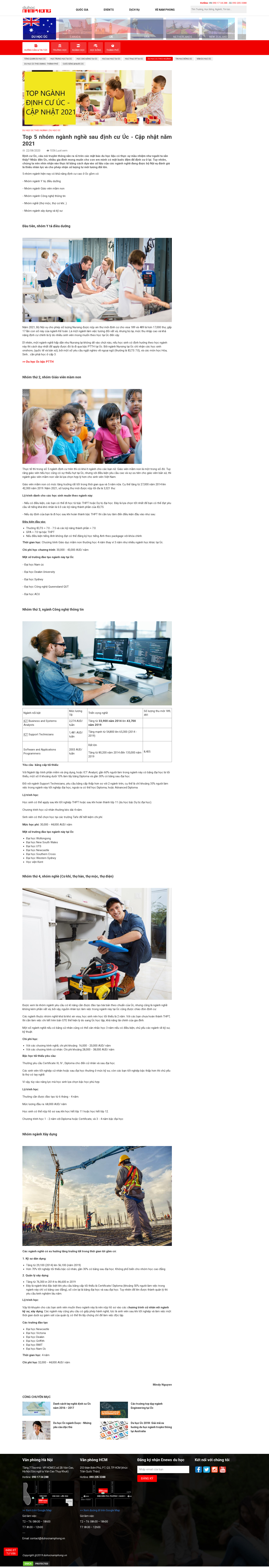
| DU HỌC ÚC (54, 130)
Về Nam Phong (165, 9)
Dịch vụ (134, 9)
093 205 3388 (239, 3)
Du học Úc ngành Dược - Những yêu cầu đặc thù (72, 1425)
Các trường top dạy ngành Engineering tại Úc (147, 1405)
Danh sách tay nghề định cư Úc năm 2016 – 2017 (72, 1405)
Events (109, 9)
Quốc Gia (82, 9)
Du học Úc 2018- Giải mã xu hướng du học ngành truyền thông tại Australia (151, 1427)
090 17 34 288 (220, 3)
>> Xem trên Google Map (37, 1510)
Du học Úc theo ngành (34, 130)
